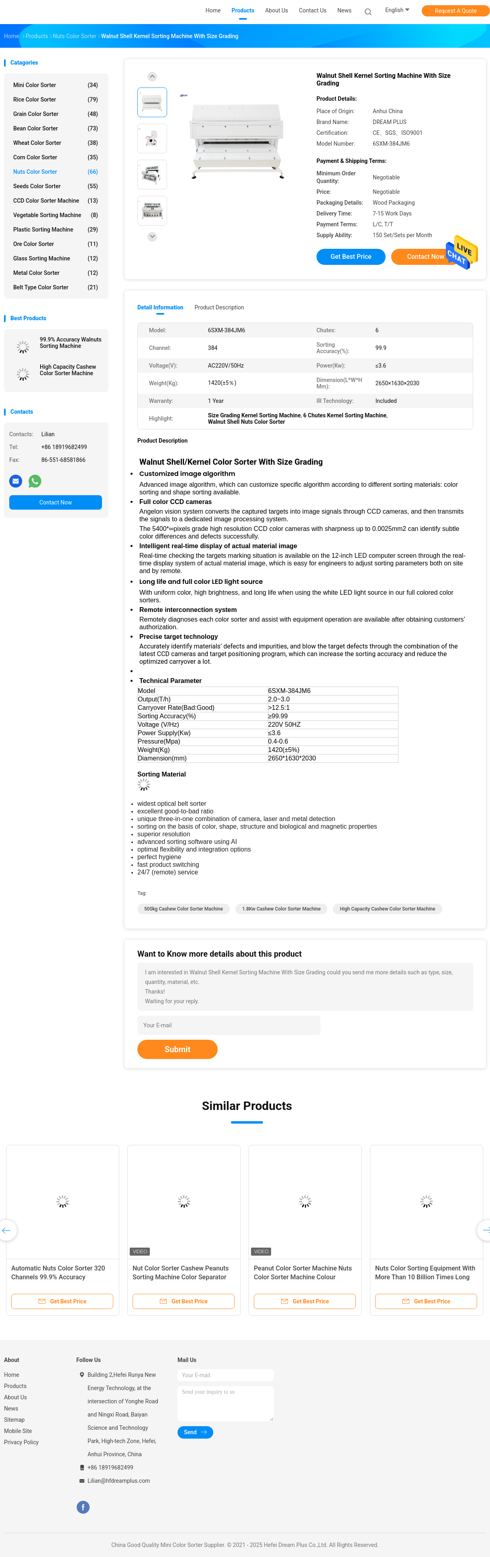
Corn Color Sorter (55, 157)
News (11, 1408)
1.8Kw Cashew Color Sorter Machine (281, 909)
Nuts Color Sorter (55, 172)
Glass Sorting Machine (55, 258)
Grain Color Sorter (55, 114)
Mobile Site (18, 1431)
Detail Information (160, 307)
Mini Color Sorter (55, 85)
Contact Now (55, 502)
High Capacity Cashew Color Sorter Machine (68, 370)
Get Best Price (351, 256)
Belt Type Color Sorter (55, 287)
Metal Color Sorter (55, 273)
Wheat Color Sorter (55, 143)
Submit (177, 1049)
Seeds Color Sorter (55, 186)
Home (11, 1375)
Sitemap (14, 1420)
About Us (15, 1397)
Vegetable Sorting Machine (55, 215)
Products (15, 1386)
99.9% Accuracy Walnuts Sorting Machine (71, 342)
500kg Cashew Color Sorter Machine (183, 909)
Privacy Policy (21, 1442)
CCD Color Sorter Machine (55, 201)
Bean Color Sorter (55, 128)
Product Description (219, 307)
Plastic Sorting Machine (55, 230)
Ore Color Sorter (55, 244)
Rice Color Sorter (55, 100)
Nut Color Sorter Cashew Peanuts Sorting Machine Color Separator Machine (181, 1277)
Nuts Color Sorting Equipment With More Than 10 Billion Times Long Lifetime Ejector (425, 1277)
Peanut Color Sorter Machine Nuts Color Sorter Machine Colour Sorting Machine (303, 1277)
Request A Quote (456, 11)
